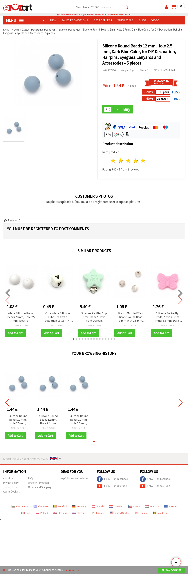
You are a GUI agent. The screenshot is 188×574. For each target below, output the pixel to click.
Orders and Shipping (39, 487)
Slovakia (60, 513)
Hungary (152, 507)
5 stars (143, 161)
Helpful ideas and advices (73, 479)
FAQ (30, 479)
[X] (4, 570)
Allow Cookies (171, 570)
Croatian (116, 507)
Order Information (38, 483)
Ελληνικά (40, 507)
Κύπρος (98, 513)
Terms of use (10, 487)
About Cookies (11, 492)
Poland (42, 513)
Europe (170, 507)
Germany (79, 507)
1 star (113, 161)
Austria (98, 507)
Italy (25, 513)
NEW (53, 20)
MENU (15, 20)
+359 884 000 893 (119, 14)
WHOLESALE (125, 20)
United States (120, 513)
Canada (141, 513)
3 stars (128, 161)
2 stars (121, 161)
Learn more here (73, 570)
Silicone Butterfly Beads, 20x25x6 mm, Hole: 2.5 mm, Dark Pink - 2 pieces (167, 317)
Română (60, 507)
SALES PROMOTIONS (75, 20)
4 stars (136, 161)
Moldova (160, 513)
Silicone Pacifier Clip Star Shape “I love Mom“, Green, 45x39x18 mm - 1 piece (94, 317)
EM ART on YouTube (112, 487)
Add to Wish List (164, 70)
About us (8, 479)
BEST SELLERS (103, 20)
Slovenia (79, 513)
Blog (142, 20)
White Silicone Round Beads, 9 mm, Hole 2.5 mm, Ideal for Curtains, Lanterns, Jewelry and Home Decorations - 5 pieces (21, 317)
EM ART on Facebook (112, 480)
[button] (73, 339)
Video (155, 20)
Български (19, 507)
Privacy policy (11, 483)
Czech (134, 507)
